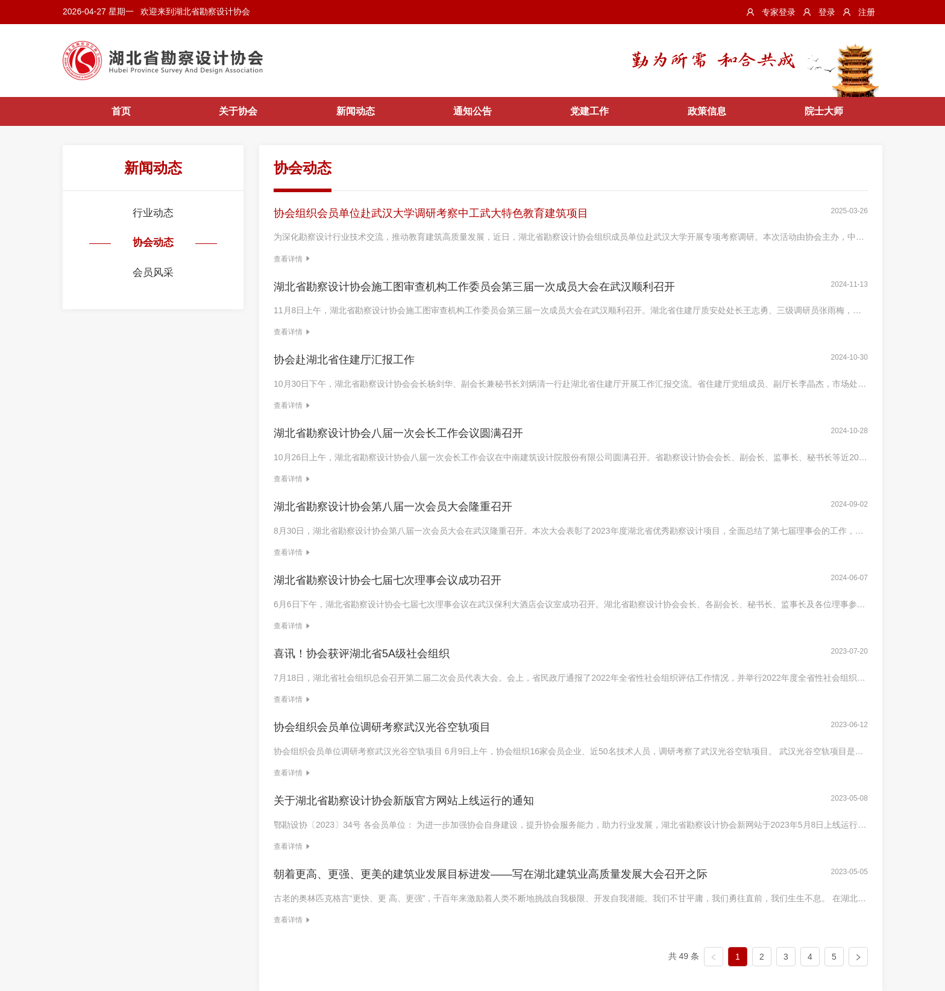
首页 (121, 111)
